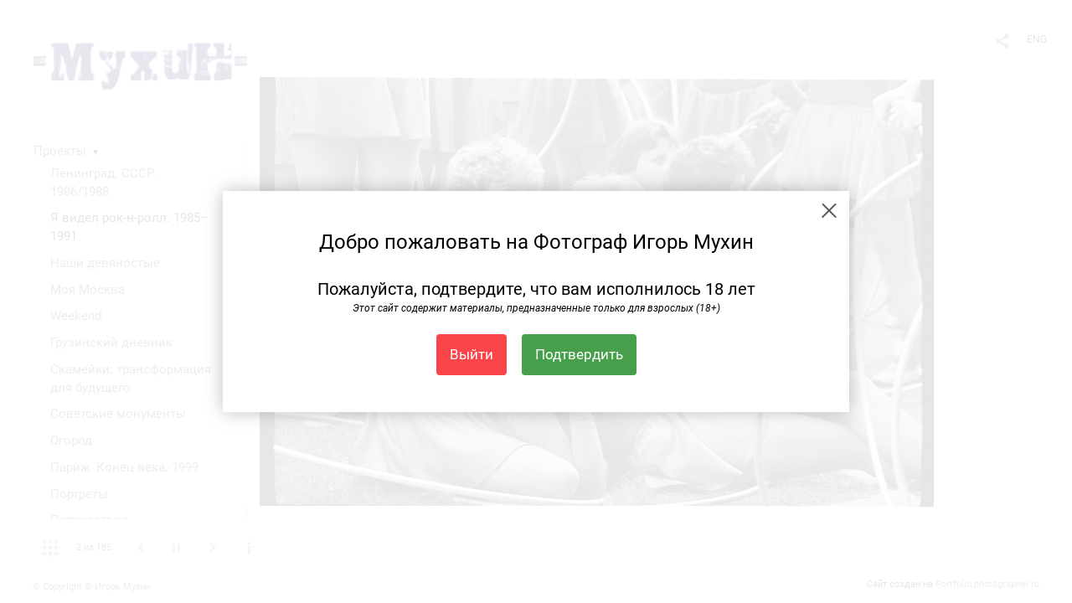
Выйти (471, 354)
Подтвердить (579, 354)
